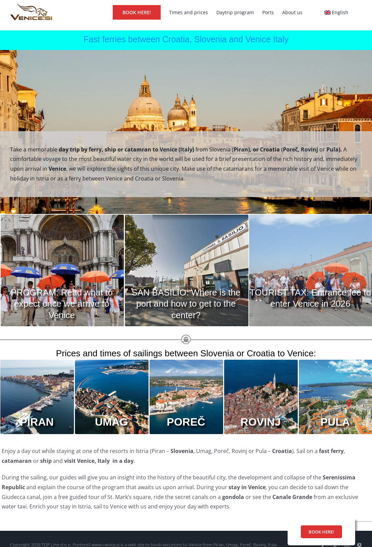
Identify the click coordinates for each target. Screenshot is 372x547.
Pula (332, 149)
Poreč (290, 149)
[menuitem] (336, 12)
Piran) (242, 149)
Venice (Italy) (177, 149)
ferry (95, 149)
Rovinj (309, 149)
